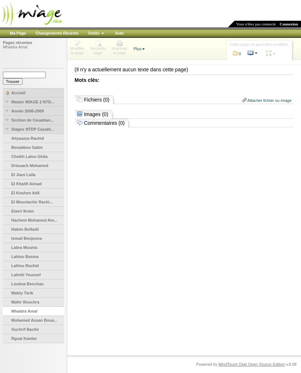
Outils (93, 33)
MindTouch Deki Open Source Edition (251, 364)
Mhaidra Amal (15, 47)
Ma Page (18, 33)
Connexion (289, 24)
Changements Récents (57, 33)
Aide (119, 33)
